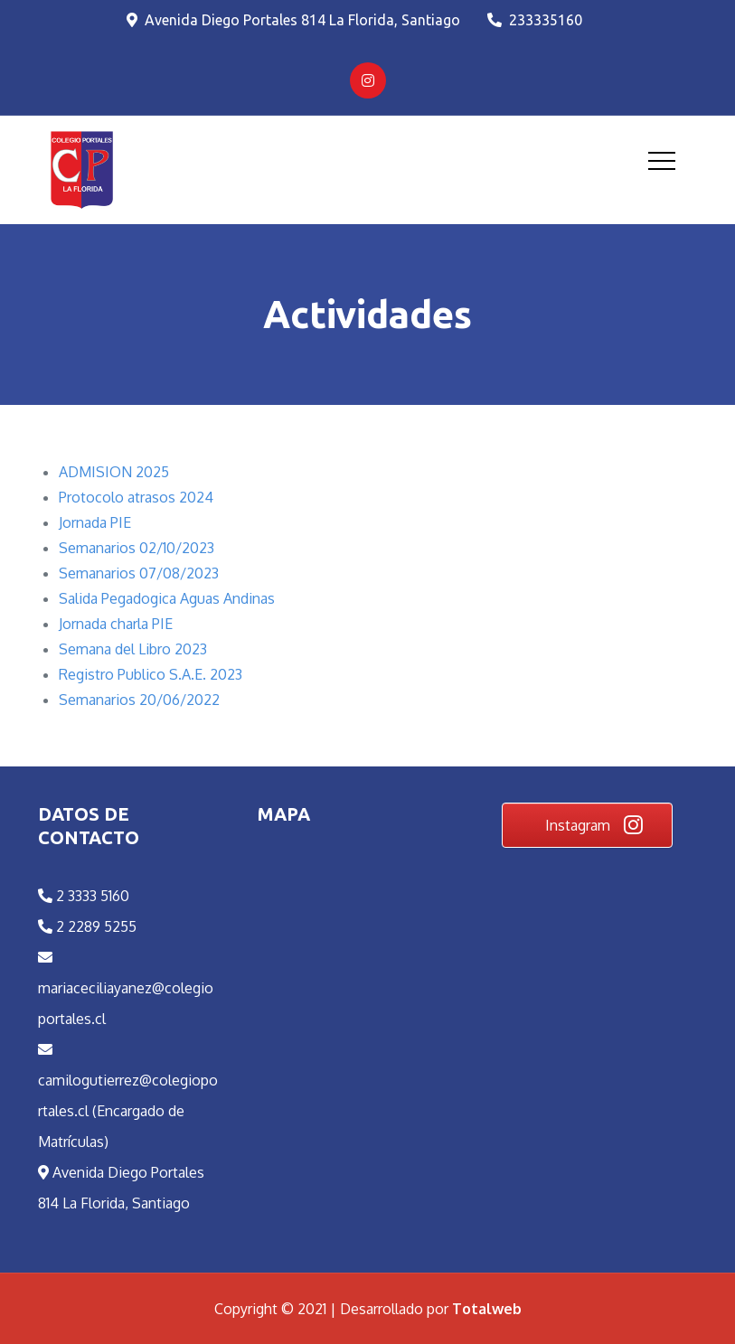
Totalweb (487, 1309)
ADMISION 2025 (114, 472)
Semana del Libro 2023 (133, 649)
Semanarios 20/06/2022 (139, 700)
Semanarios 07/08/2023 (139, 573)
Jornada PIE (95, 522)
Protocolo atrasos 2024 (136, 497)
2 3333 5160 (83, 896)
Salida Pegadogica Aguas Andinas (167, 598)
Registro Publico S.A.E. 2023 (150, 674)
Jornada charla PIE (116, 624)
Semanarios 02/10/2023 (136, 548)
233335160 (534, 20)
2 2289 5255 (87, 926)
